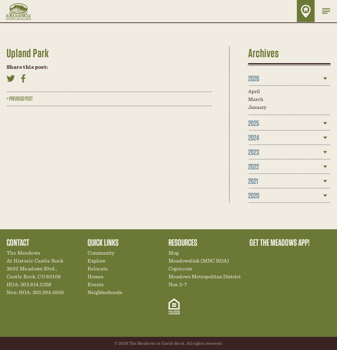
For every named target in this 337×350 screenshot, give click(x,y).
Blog (173, 253)
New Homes (288, 254)
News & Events (299, 254)
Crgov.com (180, 268)
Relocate (98, 268)
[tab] (289, 78)
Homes (95, 276)
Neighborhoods (105, 292)
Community (101, 253)
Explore (97, 261)
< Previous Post (20, 98)
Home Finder (306, 11)
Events (96, 284)
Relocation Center (266, 254)
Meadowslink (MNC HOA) (198, 261)
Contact (311, 254)
